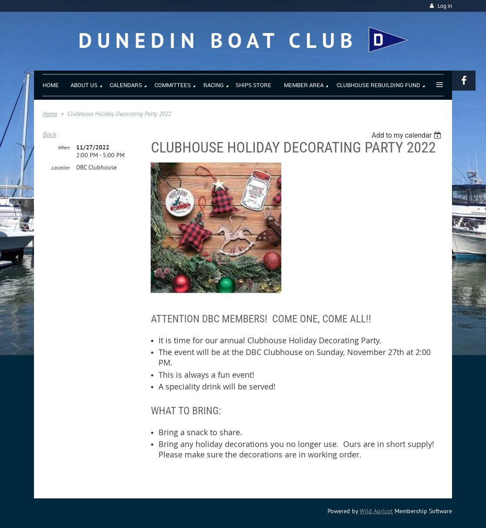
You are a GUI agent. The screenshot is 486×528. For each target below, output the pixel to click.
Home (50, 114)
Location (60, 167)
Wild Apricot (376, 511)
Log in (445, 6)
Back (49, 134)
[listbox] (407, 135)
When (64, 147)
